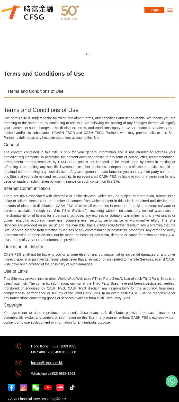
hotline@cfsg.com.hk (47, 363)
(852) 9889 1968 (62, 373)
